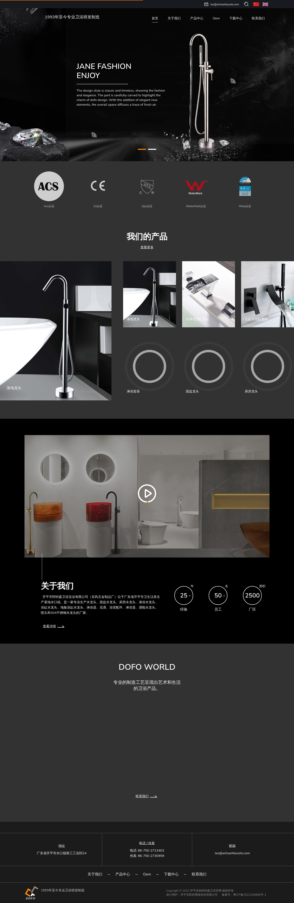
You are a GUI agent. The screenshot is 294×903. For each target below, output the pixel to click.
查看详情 (54, 626)
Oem (216, 18)
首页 (155, 18)
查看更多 (147, 247)
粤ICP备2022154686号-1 (249, 895)
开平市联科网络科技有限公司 (199, 895)
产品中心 (196, 18)
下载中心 (235, 18)
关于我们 (174, 18)
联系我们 (258, 18)
